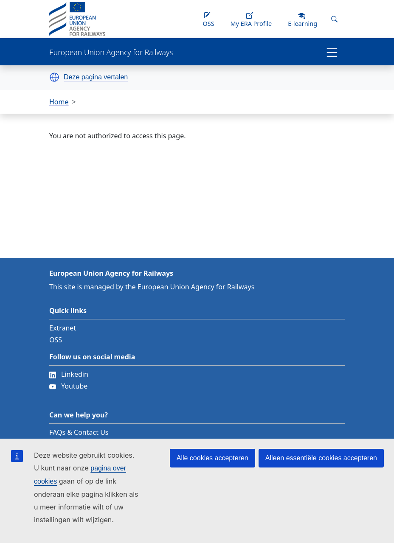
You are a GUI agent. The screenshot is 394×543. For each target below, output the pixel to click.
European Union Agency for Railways (111, 52)
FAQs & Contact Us (79, 432)
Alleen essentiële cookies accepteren (321, 458)
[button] (54, 77)
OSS (55, 339)
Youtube (68, 386)
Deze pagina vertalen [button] (96, 77)
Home (59, 101)
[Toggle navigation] (332, 51)
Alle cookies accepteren (212, 458)
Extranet (62, 328)
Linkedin (68, 374)
